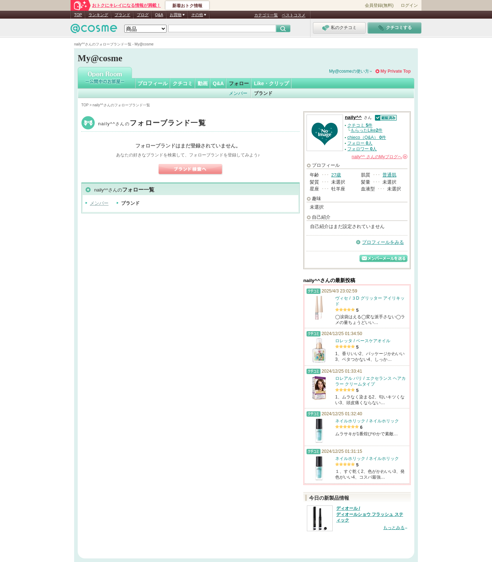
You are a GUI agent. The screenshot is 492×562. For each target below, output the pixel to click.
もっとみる (394, 527)
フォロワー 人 (362, 148)
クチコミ (183, 83)
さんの (379, 156)
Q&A (159, 15)
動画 (203, 83)
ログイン (409, 5)
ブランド (122, 15)
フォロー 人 (359, 143)
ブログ (143, 15)
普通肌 (389, 175)
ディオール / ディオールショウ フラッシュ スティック (369, 514)
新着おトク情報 (187, 5)
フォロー (239, 83)
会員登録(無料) (379, 5)
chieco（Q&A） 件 (366, 137)
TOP (78, 15)
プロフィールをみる (383, 242)
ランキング (98, 15)
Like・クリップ (271, 83)
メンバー (238, 93)
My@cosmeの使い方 (349, 71)
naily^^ (152, 123)
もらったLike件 (367, 130)
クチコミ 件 (359, 125)
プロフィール (153, 83)
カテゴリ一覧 (266, 15)
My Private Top (396, 71)
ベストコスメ (293, 15)
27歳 (336, 175)
